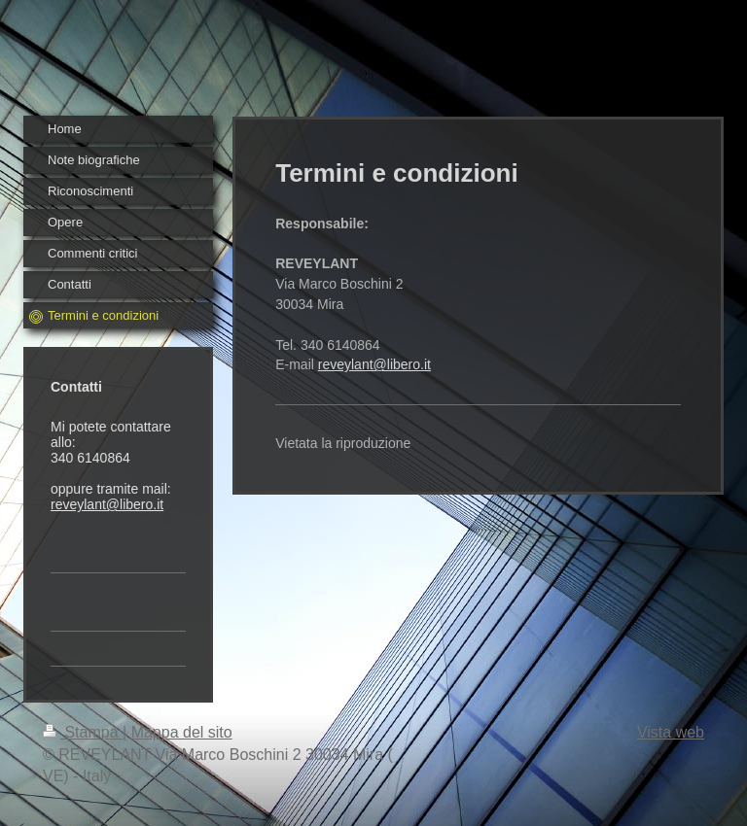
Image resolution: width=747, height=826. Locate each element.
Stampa (83, 732)
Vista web (670, 732)
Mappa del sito (181, 732)
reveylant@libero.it (107, 504)
